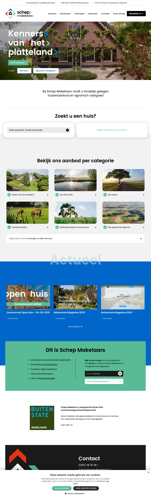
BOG (105, 3)
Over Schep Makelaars (104, 381)
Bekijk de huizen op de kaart (112, 130)
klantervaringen (47, 378)
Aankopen (65, 13)
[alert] (75, 484)
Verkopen (79, 13)
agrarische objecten (118, 3)
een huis (24, 70)
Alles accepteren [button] (62, 488)
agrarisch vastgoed (46, 70)
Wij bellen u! (136, 13)
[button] (75, 493)
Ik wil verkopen (18, 62)
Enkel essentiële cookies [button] (86, 488)
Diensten (93, 13)
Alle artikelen (75, 326)
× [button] (148, 472)
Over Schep (119, 13)
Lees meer (66, 425)
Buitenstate (84, 3)
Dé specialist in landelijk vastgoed (40, 3)
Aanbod (52, 13)
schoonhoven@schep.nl (94, 469)
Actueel (105, 13)
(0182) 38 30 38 (88, 465)
